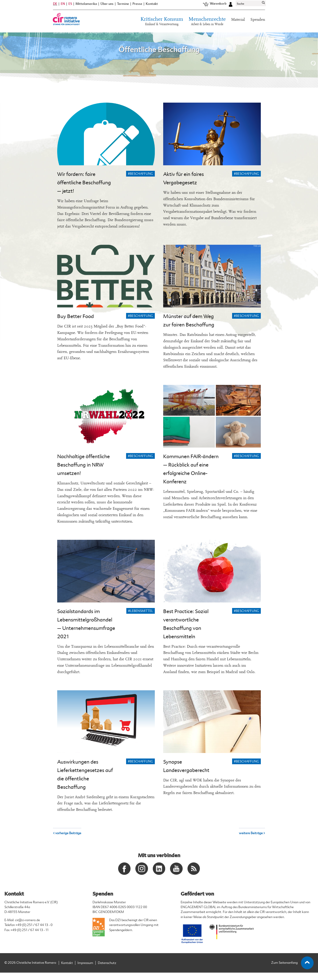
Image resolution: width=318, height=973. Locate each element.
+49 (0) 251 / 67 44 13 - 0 (34, 925)
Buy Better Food (75, 316)
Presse (137, 6)
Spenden (257, 22)
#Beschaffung (140, 174)
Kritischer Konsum (161, 24)
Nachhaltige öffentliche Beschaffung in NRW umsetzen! (83, 465)
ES (70, 6)
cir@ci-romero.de (27, 920)
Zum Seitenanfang (292, 963)
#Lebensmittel (140, 611)
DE (55, 6)
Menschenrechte (207, 24)
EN (63, 6)
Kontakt (152, 6)
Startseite (59, 35)
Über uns (107, 6)
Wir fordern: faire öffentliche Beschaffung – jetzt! (84, 182)
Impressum (85, 963)
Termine (123, 6)
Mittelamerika (86, 6)
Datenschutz (107, 963)
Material (238, 22)
